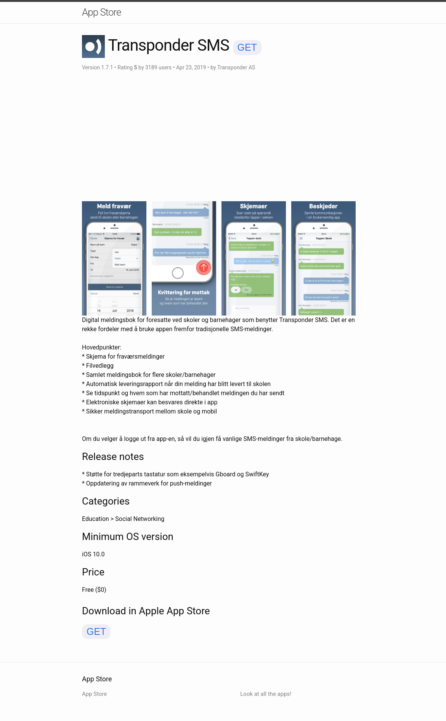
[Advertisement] (223, 136)
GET (247, 47)
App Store (101, 12)
